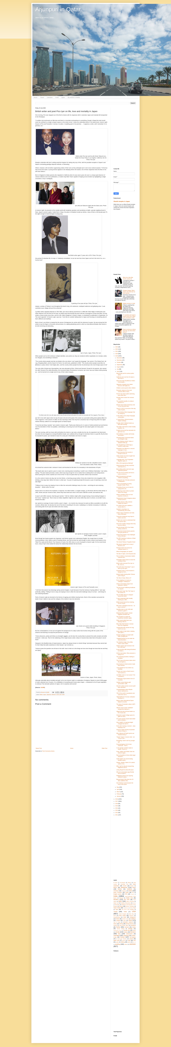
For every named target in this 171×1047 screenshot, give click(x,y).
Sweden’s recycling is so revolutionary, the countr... (123, 509)
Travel (42, 97)
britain (117, 919)
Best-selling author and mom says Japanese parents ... (125, 469)
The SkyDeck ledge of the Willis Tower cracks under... (124, 642)
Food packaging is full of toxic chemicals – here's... (124, 745)
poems (131, 938)
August (119, 367)
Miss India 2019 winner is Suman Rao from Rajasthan (124, 624)
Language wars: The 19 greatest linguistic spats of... (124, 460)
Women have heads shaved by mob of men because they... (125, 405)
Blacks (115, 887)
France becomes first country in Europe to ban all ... (124, 453)
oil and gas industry (121, 938)
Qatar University (130, 901)
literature (54, 694)
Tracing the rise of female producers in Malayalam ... (125, 480)
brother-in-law (125, 918)
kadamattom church (118, 930)
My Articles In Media (74, 97)
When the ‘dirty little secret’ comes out (128, 278)
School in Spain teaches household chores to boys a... (125, 730)
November (119, 360)
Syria (116, 909)
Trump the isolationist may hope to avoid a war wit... (125, 517)
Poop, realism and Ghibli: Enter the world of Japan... (125, 752)
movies (122, 937)
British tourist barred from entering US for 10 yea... (125, 602)
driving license (129, 923)
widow (125, 944)
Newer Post (39, 748)
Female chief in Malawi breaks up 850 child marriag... (125, 423)
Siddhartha (126, 907)
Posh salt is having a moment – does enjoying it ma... (125, 726)
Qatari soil (116, 903)
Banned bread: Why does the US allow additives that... (124, 780)
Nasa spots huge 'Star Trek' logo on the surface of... (125, 591)
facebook (133, 925)
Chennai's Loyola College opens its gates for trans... (125, 715)
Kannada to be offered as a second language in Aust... (125, 449)
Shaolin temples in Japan (122, 201)
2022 (116, 349)
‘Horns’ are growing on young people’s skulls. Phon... (123, 484)
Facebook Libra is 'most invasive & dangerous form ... (125, 571)
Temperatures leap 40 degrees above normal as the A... (126, 499)
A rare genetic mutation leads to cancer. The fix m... (124, 748)
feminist (127, 927)
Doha (130, 891)
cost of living (117, 922)
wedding (117, 944)
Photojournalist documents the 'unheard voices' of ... (124, 548)
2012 (116, 812)
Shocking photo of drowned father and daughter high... (125, 438)
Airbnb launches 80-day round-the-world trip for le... (125, 466)
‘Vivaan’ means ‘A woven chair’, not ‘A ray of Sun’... (125, 737)
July (118, 369)
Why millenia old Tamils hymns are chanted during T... (125, 734)
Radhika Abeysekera (126, 903)
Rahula (134, 903)
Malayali (121, 898)
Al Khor (115, 882)
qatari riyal (116, 940)
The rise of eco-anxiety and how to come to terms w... (125, 473)
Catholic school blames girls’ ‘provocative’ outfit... (123, 683)
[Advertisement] (125, 136)
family (118, 927)
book (115, 915)
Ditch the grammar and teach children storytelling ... (123, 477)
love (119, 933)
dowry (115, 923)
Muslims (116, 899)
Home (35, 97)
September (120, 364)
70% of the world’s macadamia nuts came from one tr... (125, 694)
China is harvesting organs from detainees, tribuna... (124, 584)
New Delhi (126, 899)
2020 (116, 353)
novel (57, 694)
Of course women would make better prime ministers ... (125, 719)
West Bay (131, 913)
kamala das (127, 930)
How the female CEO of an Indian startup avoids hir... (125, 528)
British (41, 694)
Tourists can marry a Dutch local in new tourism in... (125, 672)
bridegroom (133, 917)
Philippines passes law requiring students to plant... (124, 776)
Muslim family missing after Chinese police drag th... (125, 575)
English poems (117, 894)
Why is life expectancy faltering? (124, 463)
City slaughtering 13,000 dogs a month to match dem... (124, 445)
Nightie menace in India (129, 303)
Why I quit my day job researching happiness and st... (125, 766)
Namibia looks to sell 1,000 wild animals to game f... (124, 610)
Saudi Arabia (117, 908)
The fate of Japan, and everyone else (126, 553)
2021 (116, 351)
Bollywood (124, 887)
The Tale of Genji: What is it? (123, 578)
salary (117, 942)
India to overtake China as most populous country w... (124, 495)
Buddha (120, 889)
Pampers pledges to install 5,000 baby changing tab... (124, 635)
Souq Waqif (133, 907)
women (133, 944)
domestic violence (128, 922)
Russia (121, 906)
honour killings (120, 928)
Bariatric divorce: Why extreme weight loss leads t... (124, 502)
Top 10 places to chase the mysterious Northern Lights (124, 617)
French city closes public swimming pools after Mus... (125, 394)
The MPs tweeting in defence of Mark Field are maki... (126, 539)
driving (121, 923)
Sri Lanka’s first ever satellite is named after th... (124, 506)
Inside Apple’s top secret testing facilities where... (124, 759)
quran (123, 940)
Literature (50, 97)
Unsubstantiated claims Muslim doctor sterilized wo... (124, 690)
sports (128, 942)
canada (118, 920)
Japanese (49, 694)
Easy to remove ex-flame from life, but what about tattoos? (129, 331)
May (118, 787)
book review (122, 915)
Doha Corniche (118, 892)
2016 (116, 803)
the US (134, 942)
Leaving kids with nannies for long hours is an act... (125, 628)
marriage (116, 935)
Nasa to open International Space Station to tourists (125, 701)
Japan (44, 694)
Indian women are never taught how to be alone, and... (125, 456)
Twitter (125, 911)
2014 (116, 808)
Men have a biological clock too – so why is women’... (125, 606)
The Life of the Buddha (128, 909)
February (119, 794)
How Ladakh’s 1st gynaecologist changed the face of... (124, 723)
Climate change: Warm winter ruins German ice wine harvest (129, 292)
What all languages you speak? (124, 551)
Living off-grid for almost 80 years (125, 770)
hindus (134, 927)
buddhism (133, 919)
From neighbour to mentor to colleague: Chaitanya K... (123, 581)
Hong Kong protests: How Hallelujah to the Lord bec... (125, 535)
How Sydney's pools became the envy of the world (124, 783)
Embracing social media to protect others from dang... (125, 491)
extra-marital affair (123, 925)
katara (134, 930)
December (119, 358)
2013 (116, 810)
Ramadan (117, 904)
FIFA (126, 894)
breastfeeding (117, 917)
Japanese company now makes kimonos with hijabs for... (124, 385)
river (135, 940)
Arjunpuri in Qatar (58, 9)
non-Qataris (133, 937)
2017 (116, 801)
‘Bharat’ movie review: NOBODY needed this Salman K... (124, 708)
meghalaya (126, 935)
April (118, 789)
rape (129, 940)
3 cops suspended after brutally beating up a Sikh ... (124, 599)
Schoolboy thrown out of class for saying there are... (125, 488)
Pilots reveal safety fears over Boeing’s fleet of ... (124, 621)
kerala (118, 932)
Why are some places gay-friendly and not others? (125, 772)
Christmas (116, 891)
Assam (125, 886)
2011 (116, 815)
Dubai (126, 892)
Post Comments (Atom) (48, 751)
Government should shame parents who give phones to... (125, 531)
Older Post (104, 748)
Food (57, 97)
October (119, 362)
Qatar (63, 97)
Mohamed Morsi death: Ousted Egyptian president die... (124, 613)
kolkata (125, 932)
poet (60, 694)
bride (124, 917)
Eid (133, 892)
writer (63, 694)
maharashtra (129, 933)
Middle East (129, 898)
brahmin (131, 915)
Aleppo (129, 882)
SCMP (42, 687)
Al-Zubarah (122, 882)
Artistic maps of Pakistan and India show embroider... (125, 513)
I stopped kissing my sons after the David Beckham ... (125, 639)
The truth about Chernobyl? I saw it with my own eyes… (125, 567)
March (118, 791)
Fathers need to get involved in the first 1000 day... (125, 646)
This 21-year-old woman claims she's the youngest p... (125, 661)
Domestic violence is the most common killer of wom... (124, 391)
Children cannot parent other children (125, 388)
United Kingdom (122, 913)
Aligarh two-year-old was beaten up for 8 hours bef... (125, 712)
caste (124, 920)
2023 (116, 347)
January (119, 796)
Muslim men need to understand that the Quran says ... (125, 520)
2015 (116, 806)
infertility (130, 928)
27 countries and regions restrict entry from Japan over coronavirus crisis (129, 316)
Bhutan (132, 885)
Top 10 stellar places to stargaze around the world (124, 595)
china (130, 920)
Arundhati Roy (124, 884)
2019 (116, 356)
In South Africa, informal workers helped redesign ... (124, 420)
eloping (115, 925)
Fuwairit (132, 894)
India (116, 896)
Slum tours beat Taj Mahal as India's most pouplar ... (125, 381)
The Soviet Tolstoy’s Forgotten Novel (125, 542)
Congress (124, 890)
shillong (123, 942)
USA (134, 911)
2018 (116, 799)
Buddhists (129, 889)
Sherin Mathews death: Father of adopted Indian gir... (124, 442)
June (118, 371)
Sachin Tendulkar (130, 906)
